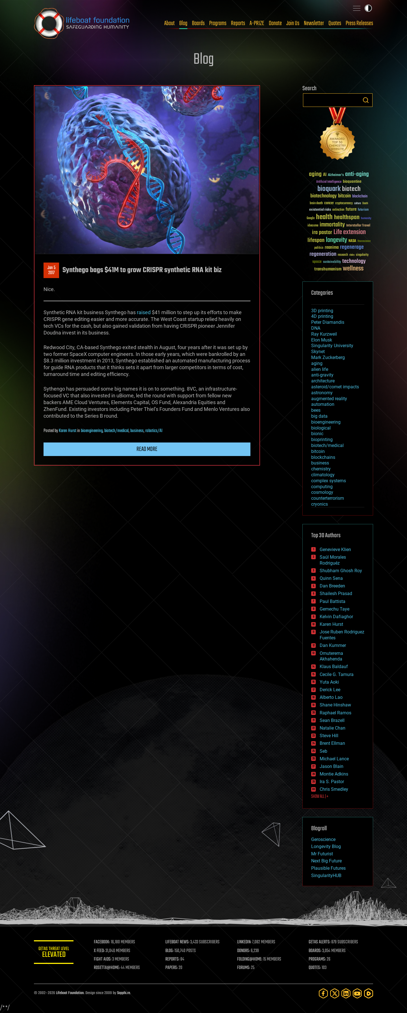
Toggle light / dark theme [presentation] (368, 8)
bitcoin (318, 451)
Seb (323, 751)
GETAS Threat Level (53, 953)
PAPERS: (171, 968)
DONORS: (243, 951)
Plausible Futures (328, 868)
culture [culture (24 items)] (357, 203)
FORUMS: (243, 968)
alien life (319, 369)
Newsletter (314, 23)
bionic (317, 433)
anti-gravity (322, 375)
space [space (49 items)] (317, 261)
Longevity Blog (326, 846)
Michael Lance (334, 758)
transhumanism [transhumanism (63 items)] (327, 269)
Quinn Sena (331, 578)
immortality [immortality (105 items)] (332, 224)
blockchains (323, 457)
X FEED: (99, 951)
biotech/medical (116, 431)
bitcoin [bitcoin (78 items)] (344, 196)
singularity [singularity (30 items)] (362, 255)
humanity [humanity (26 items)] (366, 218)
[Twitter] (334, 993)
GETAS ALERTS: (319, 942)
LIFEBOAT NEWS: (177, 942)
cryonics (319, 504)
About (169, 23)
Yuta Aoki (329, 682)
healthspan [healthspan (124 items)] (347, 217)
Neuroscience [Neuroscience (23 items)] (364, 241)
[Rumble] (368, 993)
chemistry (321, 469)
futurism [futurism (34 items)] (363, 210)
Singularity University (332, 345)
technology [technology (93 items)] (354, 261)
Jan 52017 (51, 270)
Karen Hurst (67, 431)
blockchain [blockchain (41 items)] (359, 196)
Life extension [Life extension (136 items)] (350, 232)
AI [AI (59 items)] (324, 175)
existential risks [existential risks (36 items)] (320, 210)
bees (316, 410)
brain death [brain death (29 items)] (316, 203)
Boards (198, 23)
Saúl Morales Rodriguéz (333, 560)
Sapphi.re (123, 993)
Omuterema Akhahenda (331, 656)
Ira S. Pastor (332, 781)
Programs (217, 23)
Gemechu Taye (334, 609)
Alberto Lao (331, 697)
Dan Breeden (332, 586)
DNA (315, 328)
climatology (323, 474)
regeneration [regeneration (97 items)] (322, 254)
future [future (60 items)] (351, 209)
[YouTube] (357, 993)
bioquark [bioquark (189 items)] (329, 189)
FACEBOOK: (102, 942)
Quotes (334, 23)
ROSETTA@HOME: (107, 968)
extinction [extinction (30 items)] (338, 210)
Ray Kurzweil (324, 334)
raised (144, 312)
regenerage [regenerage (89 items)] (352, 247)
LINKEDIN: (244, 942)
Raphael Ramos (335, 712)
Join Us (292, 23)
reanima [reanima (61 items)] (332, 247)
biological (321, 428)
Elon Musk (321, 340)
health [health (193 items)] (324, 217)
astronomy (322, 392)
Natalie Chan (332, 728)
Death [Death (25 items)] (365, 203)
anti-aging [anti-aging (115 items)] (357, 174)
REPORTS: (172, 959)
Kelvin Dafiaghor (336, 616)
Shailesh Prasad (336, 593)
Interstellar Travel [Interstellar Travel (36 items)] (358, 226)
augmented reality (329, 398)
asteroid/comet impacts (335, 386)
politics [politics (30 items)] (318, 248)
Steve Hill (329, 735)
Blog (183, 23)
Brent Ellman (332, 743)
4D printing (322, 316)
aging (316, 363)
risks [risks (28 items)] (351, 255)
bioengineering (92, 431)
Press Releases (359, 23)
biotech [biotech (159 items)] (351, 189)
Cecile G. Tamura (337, 674)
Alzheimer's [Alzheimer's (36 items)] (336, 175)
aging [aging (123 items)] (315, 174)
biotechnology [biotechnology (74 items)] (323, 196)
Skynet (318, 351)
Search (366, 100)
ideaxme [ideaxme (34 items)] (313, 226)
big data (319, 416)
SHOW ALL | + (319, 796)
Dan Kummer (333, 645)
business (137, 431)
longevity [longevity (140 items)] (336, 240)
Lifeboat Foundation (70, 993)
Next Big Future (326, 861)
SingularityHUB (326, 875)
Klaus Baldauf (334, 666)
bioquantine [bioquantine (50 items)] (352, 181)
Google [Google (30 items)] (311, 218)
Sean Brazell (332, 720)
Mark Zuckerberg (328, 357)
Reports (238, 23)
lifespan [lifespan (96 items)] (316, 240)
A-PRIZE (257, 23)
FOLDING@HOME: (249, 959)
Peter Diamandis (327, 322)
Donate (275, 23)
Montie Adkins (334, 774)
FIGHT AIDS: (102, 959)
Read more (147, 449)
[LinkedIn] (345, 993)
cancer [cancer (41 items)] (329, 203)
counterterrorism (327, 498)
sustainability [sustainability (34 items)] (332, 262)
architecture (323, 381)
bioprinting (322, 439)
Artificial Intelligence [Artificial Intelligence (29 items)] (328, 182)
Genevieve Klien (335, 549)
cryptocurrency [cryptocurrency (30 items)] (344, 203)
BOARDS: (315, 951)
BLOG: (169, 951)
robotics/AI (154, 431)
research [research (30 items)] (343, 255)
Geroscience (323, 839)
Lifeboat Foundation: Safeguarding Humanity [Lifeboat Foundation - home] (82, 23)
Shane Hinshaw (335, 705)
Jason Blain (331, 766)
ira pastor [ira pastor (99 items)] (322, 232)
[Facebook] (323, 993)
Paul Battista (332, 601)
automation (322, 404)
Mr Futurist (322, 853)
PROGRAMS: (317, 959)
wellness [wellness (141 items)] (353, 268)
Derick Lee (330, 689)
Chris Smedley (334, 789)
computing (322, 486)
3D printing (322, 310)
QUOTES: (315, 968)
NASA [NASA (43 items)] (352, 241)
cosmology (322, 492)
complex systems (328, 480)
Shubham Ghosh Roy (341, 570)
